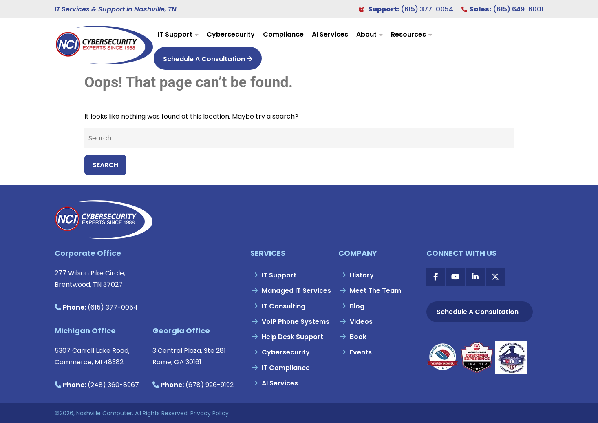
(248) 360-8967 (113, 385)
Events (361, 352)
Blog (357, 306)
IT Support (175, 34)
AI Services (330, 34)
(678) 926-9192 (209, 385)
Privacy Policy (209, 413)
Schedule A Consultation (207, 59)
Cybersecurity (231, 34)
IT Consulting (283, 306)
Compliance (283, 34)
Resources (408, 34)
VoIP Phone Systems (295, 321)
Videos (361, 321)
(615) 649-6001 (518, 9)
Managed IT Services (296, 290)
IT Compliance (286, 367)
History (362, 275)
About (366, 34)
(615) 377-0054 (427, 9)
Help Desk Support (292, 336)
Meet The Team (375, 290)
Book (358, 336)
